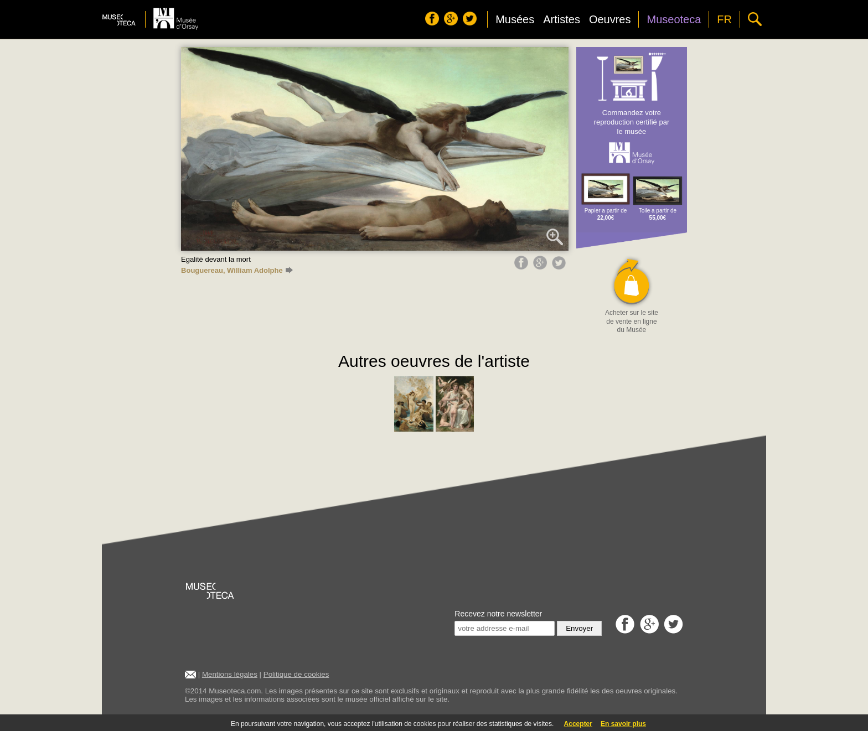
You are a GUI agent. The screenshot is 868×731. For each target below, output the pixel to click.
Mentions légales (229, 674)
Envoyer (579, 628)
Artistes (561, 19)
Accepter (578, 724)
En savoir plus (623, 724)
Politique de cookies (296, 674)
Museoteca (674, 19)
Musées (514, 19)
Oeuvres (610, 19)
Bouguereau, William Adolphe (237, 270)
